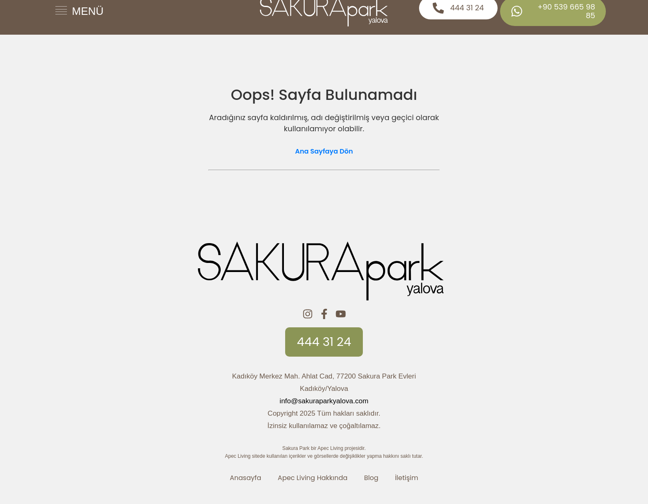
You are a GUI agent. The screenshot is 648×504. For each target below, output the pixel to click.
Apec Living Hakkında (313, 478)
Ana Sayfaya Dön (324, 151)
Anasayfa (245, 478)
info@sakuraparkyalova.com (324, 401)
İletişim (406, 478)
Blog (371, 478)
